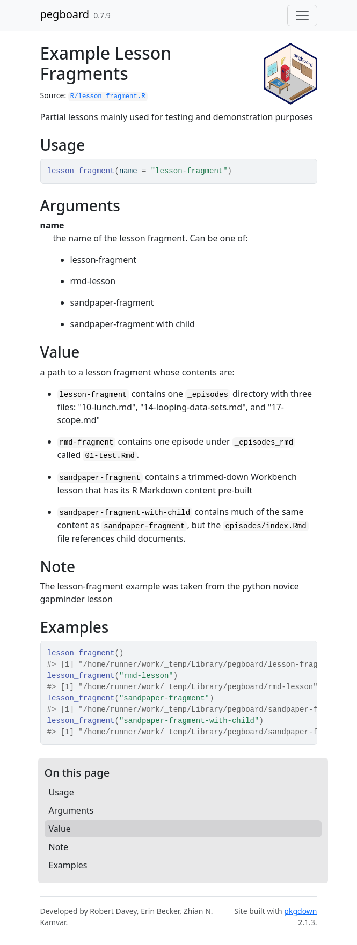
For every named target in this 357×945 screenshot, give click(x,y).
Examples (68, 865)
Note (59, 847)
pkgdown (300, 911)
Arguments (71, 810)
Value (60, 829)
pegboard (65, 14)
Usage (61, 792)
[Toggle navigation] (302, 15)
